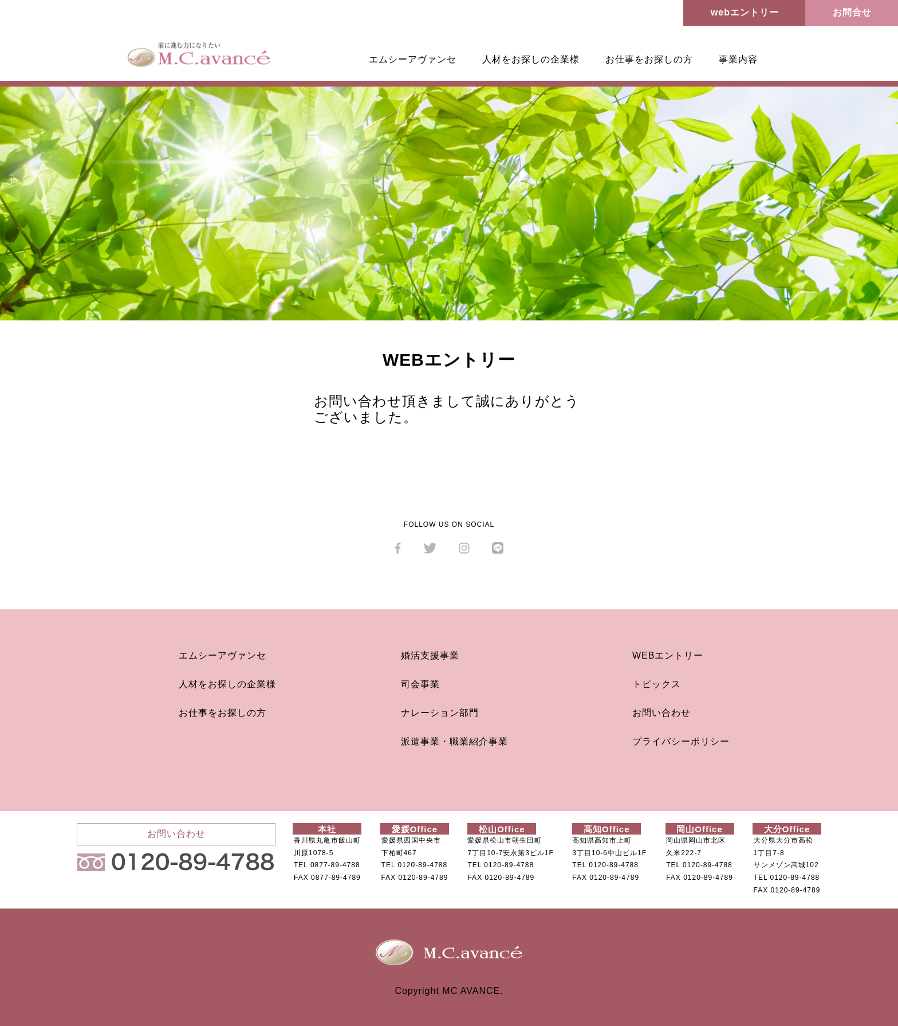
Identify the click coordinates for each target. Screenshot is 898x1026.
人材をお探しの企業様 (531, 59)
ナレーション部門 (440, 713)
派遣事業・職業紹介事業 (454, 741)
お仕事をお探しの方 (649, 59)
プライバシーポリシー (681, 741)
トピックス (656, 684)
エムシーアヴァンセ (412, 59)
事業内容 (738, 59)
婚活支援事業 (430, 655)
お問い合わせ (661, 713)
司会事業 (420, 684)
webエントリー (745, 12)
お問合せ (852, 12)
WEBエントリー (667, 655)
